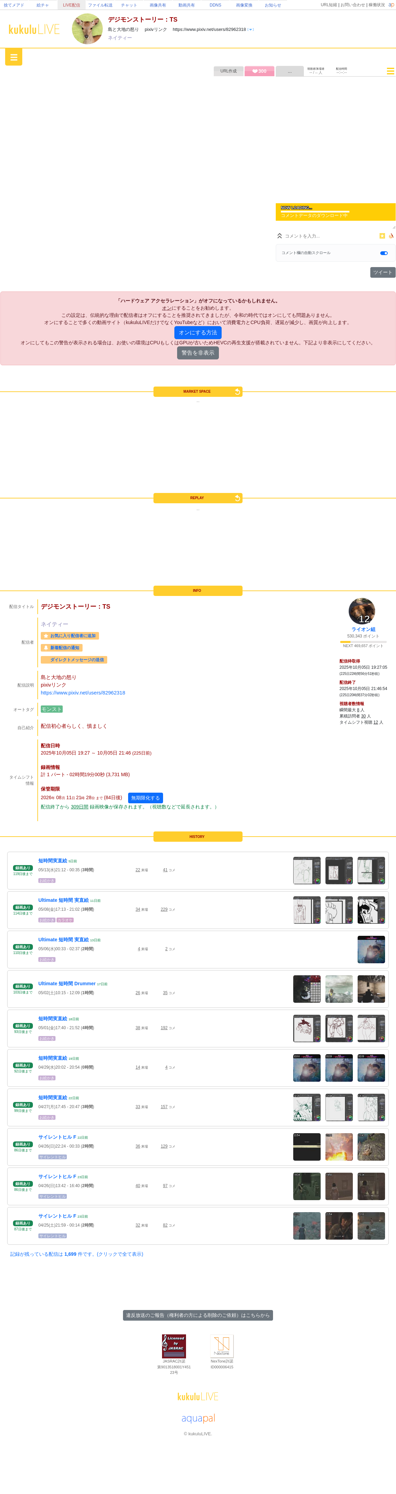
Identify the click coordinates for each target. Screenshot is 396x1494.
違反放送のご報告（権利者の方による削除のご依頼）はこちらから (198, 1315)
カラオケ (65, 920)
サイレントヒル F (57, 1137)
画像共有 (158, 5)
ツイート (383, 272)
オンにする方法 (198, 332)
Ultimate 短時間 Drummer (67, 983)
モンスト (51, 709)
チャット (129, 5)
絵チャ (43, 5)
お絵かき (46, 880)
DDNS (215, 5)
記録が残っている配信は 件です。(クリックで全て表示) (76, 1254)
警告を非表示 (198, 353)
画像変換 (244, 5)
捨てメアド (14, 5)
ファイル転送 (100, 5)
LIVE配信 (71, 5)
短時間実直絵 (52, 860)
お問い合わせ (353, 4)
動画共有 (186, 5)
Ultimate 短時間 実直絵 (63, 900)
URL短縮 (329, 4)
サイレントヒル (52, 1157)
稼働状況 (377, 4)
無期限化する (145, 798)
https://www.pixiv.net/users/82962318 (83, 693)
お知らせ (273, 5)
